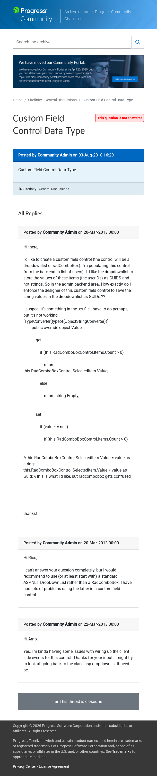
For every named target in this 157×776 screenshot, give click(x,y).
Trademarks (121, 751)
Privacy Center (24, 766)
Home (17, 100)
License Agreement (54, 766)
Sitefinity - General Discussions (52, 100)
